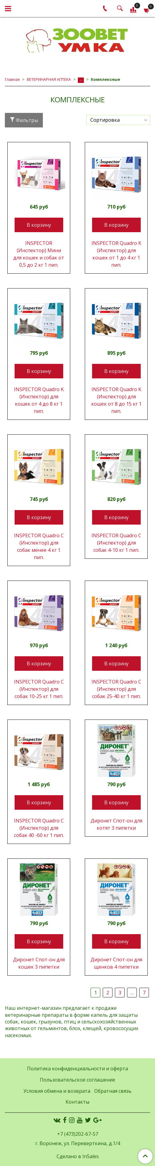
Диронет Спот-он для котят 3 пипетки (116, 824)
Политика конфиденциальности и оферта (77, 1068)
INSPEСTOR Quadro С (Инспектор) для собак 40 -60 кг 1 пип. (39, 827)
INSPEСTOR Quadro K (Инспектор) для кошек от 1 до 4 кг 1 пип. (116, 254)
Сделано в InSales (78, 1156)
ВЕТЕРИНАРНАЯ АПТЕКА (49, 79)
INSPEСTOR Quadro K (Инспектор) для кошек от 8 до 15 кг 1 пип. (116, 400)
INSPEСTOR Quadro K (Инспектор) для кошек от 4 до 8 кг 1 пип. (39, 400)
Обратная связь (113, 1091)
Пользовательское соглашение (77, 1079)
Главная (12, 79)
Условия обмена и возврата (56, 1091)
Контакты (77, 1101)
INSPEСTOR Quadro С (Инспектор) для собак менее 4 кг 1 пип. (39, 546)
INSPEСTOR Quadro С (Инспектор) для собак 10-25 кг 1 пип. (39, 689)
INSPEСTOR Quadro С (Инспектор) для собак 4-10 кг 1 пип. (116, 542)
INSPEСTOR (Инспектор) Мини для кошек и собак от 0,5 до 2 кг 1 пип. (38, 254)
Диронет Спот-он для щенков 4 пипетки (116, 963)
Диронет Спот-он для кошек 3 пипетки (39, 963)
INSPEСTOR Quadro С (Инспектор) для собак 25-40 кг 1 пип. (116, 689)
